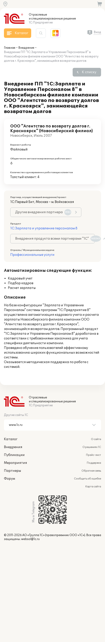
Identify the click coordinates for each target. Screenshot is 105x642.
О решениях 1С (91, 447)
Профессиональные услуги (32, 255)
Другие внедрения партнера (43, 212)
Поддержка (94, 462)
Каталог (10, 439)
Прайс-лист (93, 455)
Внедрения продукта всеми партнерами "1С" (55, 238)
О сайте (96, 439)
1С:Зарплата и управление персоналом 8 (43, 228)
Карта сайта (93, 486)
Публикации (14, 455)
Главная (9, 48)
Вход (97, 32)
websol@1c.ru (30, 539)
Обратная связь (91, 470)
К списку (89, 72)
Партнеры (12, 471)
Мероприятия (15, 463)
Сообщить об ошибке (87, 478)
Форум (9, 479)
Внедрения (26, 48)
